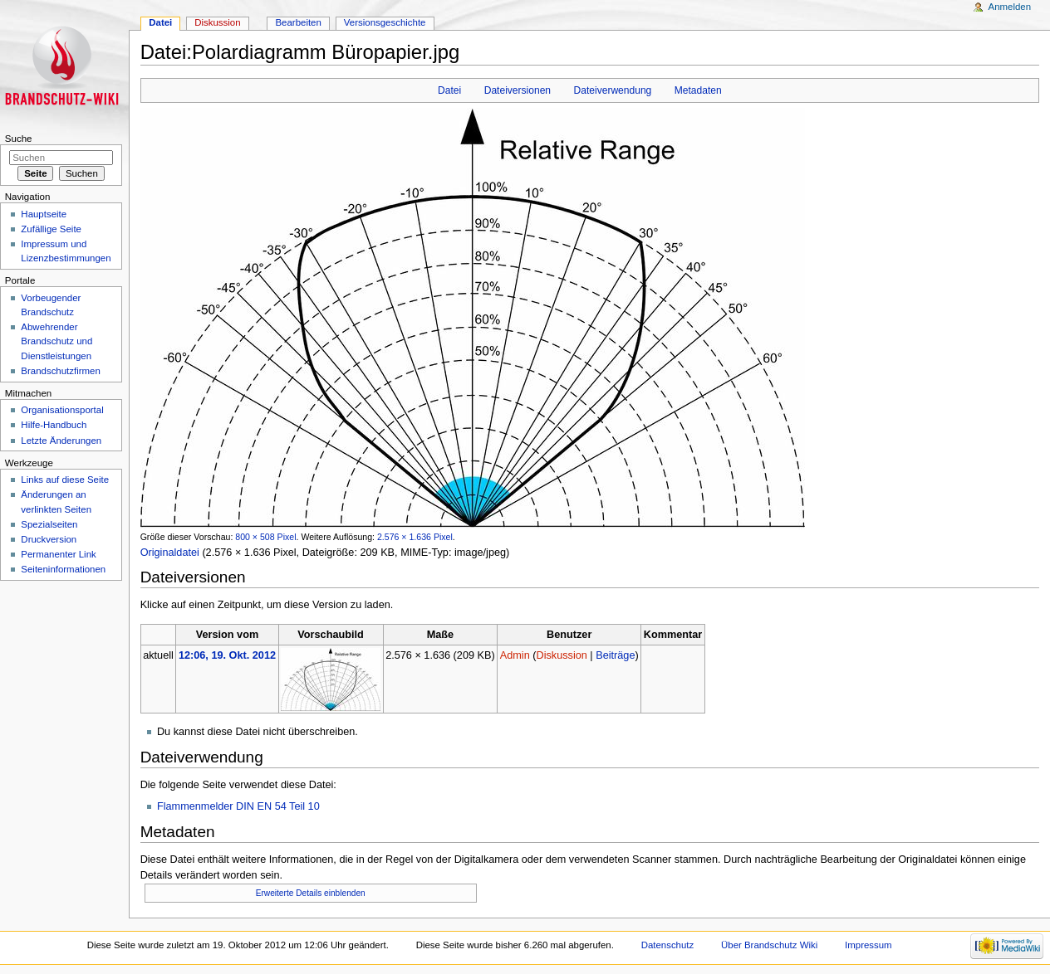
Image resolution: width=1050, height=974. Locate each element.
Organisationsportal (62, 410)
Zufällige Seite (51, 229)
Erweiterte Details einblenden (311, 893)
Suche (18, 139)
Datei (449, 90)
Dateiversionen (517, 90)
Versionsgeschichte (385, 22)
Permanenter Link (58, 554)
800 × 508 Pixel (265, 537)
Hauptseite (43, 214)
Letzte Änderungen (61, 441)
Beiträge (615, 655)
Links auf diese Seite (65, 480)
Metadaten (698, 90)
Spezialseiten (49, 524)
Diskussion (561, 655)
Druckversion (48, 539)
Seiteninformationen (63, 569)
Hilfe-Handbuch (53, 425)
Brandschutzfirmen (60, 371)
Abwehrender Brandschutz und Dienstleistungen (56, 341)
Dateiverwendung (613, 90)
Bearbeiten (298, 22)
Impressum (868, 945)
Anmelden (1010, 7)
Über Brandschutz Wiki (769, 945)
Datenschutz (667, 945)
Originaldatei (169, 552)
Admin (515, 655)
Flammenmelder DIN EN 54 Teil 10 (238, 806)
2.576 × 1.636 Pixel (415, 537)
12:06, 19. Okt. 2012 (227, 655)
